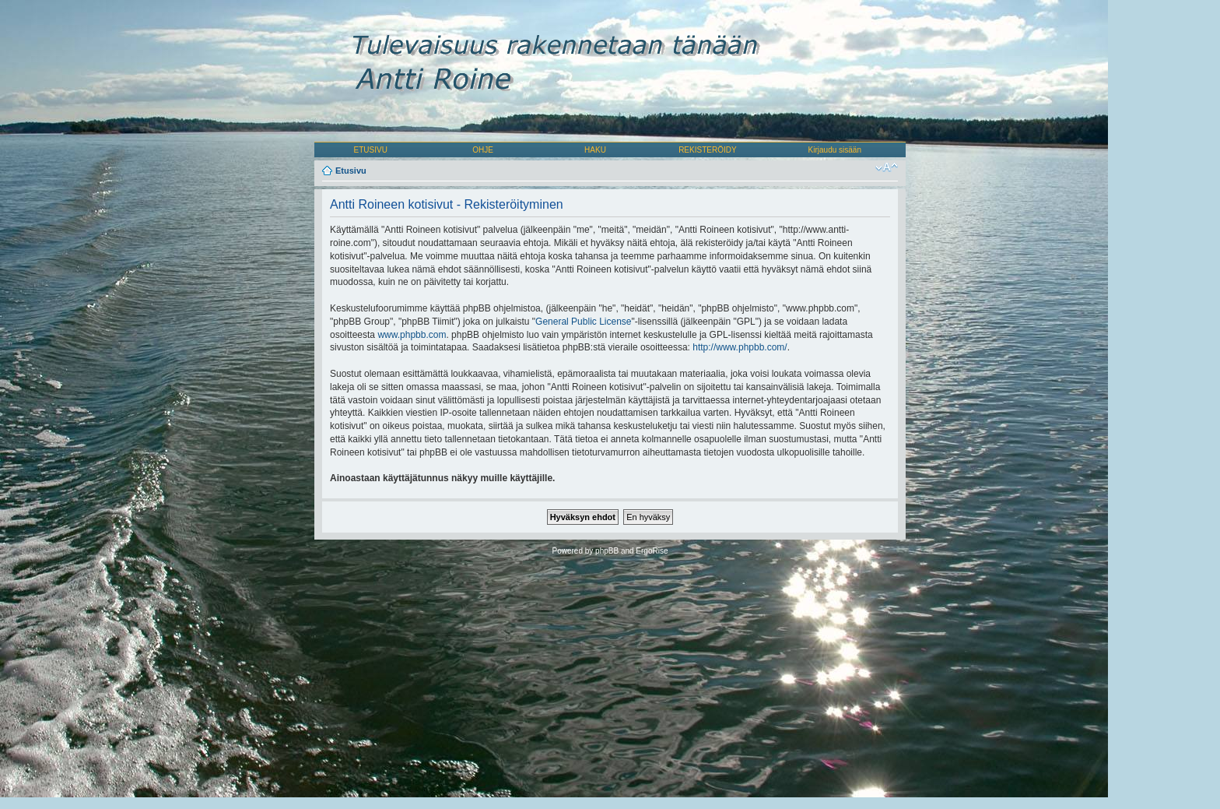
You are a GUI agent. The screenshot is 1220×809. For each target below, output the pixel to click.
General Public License (583, 321)
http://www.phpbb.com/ (739, 347)
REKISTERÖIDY (707, 150)
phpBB (607, 551)
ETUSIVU (370, 150)
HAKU (595, 150)
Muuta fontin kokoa (886, 167)
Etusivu (350, 170)
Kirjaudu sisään (834, 150)
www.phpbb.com (411, 334)
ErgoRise (652, 551)
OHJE (482, 150)
